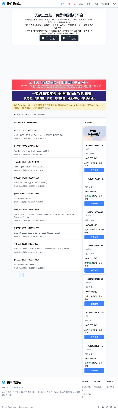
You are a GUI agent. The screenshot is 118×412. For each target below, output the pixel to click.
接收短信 (94, 170)
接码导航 (110, 387)
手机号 (27, 114)
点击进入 (46, 108)
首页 (63, 3)
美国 (81, 3)
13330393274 (94, 145)
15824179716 (94, 345)
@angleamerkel (16, 387)
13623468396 (94, 245)
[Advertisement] (59, 62)
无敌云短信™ (12, 407)
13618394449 (94, 212)
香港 (88, 3)
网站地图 (97, 387)
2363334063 (93, 312)
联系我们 (105, 3)
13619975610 (94, 178)
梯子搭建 (72, 3)
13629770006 (94, 279)
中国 (96, 3)
